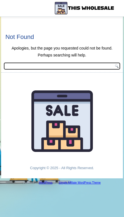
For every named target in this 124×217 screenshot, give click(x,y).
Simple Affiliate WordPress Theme (80, 182)
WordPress (45, 182)
